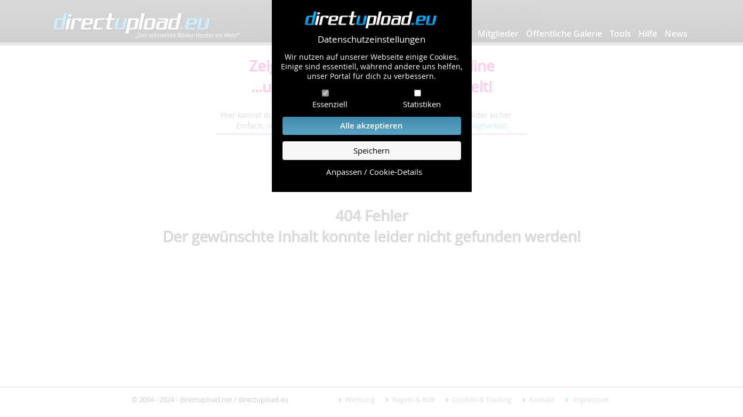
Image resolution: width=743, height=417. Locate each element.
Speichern (371, 151)
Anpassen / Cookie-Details (374, 172)
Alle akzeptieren (371, 126)
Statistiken (422, 104)
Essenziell (330, 104)
